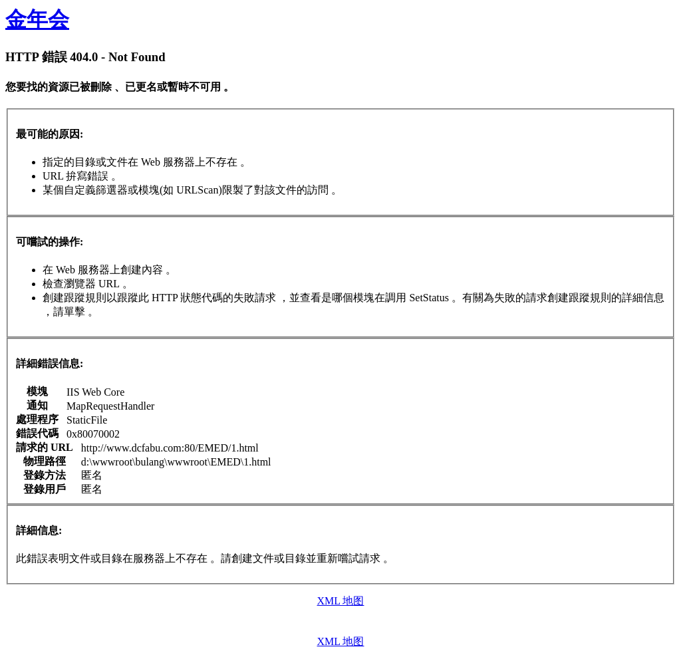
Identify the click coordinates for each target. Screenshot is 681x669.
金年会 (37, 19)
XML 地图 (340, 600)
